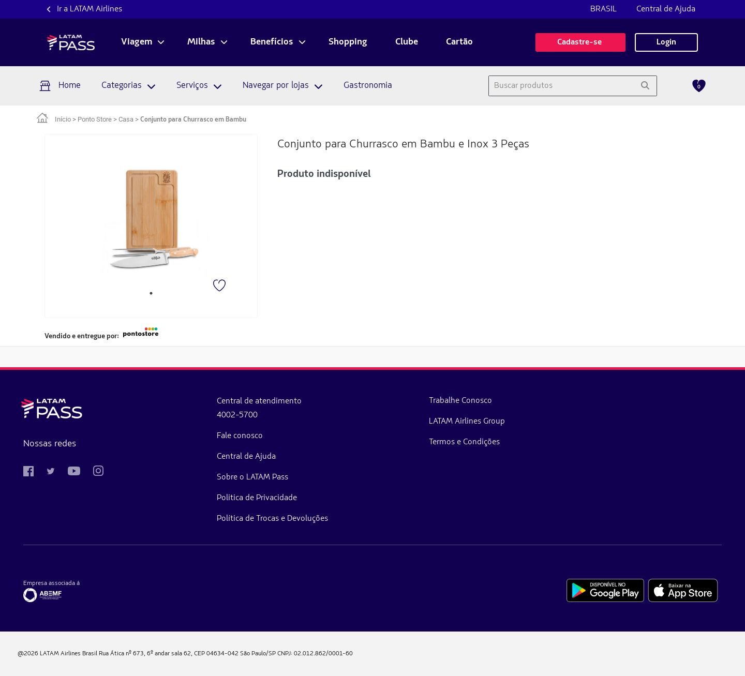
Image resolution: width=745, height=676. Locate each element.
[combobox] (561, 86)
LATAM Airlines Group (356, 421)
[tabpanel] (151, 218)
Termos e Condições (353, 442)
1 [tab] (151, 293)
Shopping (348, 42)
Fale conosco (185, 436)
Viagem (136, 42)
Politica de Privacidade (202, 498)
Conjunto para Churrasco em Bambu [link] (193, 119)
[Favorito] (220, 286)
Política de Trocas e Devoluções (217, 519)
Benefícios (271, 42)
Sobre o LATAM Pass (197, 477)
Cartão (459, 42)
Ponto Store (95, 119)
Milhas (201, 42)
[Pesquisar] (645, 86)
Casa (125, 119)
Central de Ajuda (665, 9)
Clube (406, 42)
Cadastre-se (580, 42)
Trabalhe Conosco (349, 401)
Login (666, 42)
